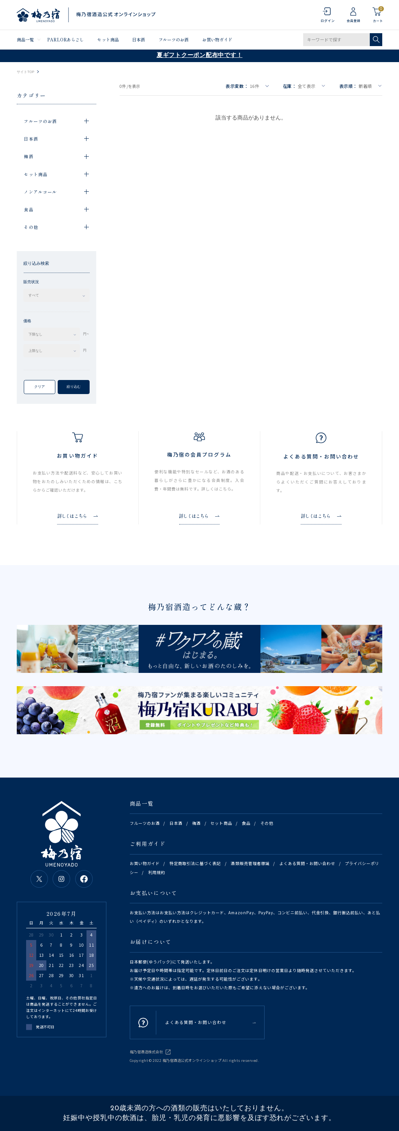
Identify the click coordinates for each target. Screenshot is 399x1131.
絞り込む (74, 387)
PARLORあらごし (65, 39)
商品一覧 (25, 39)
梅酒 (196, 823)
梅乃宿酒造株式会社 (146, 1051)
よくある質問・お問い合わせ (307, 863)
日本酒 (138, 39)
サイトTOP (25, 72)
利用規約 (156, 872)
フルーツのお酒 (174, 39)
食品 (246, 823)
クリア (39, 387)
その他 (266, 823)
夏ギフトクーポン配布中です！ (200, 56)
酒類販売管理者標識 (250, 863)
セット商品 (108, 39)
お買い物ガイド (217, 39)
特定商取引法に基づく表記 (195, 863)
